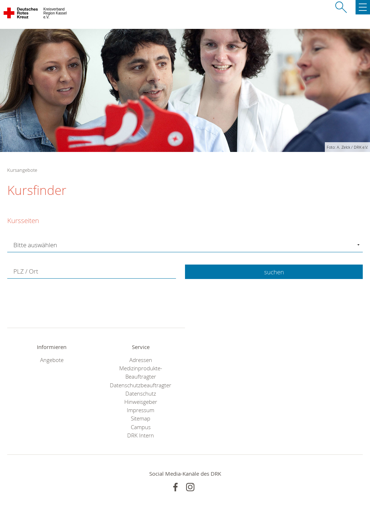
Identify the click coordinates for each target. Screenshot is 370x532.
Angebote (52, 360)
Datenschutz (140, 393)
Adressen (140, 360)
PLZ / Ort (25, 271)
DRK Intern (140, 435)
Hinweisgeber (140, 401)
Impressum (140, 410)
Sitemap (140, 418)
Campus (141, 427)
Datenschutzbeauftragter (140, 385)
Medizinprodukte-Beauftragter (140, 372)
